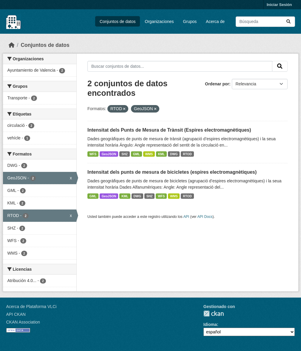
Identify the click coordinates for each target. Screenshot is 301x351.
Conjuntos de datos (118, 21)
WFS (92, 154)
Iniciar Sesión (279, 4)
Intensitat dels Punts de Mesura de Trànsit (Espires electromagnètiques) (169, 130)
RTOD (187, 154)
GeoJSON (109, 154)
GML (136, 154)
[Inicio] (12, 45)
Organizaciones (159, 21)
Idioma (210, 324)
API (186, 217)
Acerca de (215, 21)
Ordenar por (217, 83)
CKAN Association (23, 322)
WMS (149, 154)
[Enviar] (288, 21)
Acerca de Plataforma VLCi (31, 306)
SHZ (124, 154)
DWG (174, 154)
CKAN (213, 313)
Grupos (190, 21)
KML (161, 154)
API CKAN (16, 314)
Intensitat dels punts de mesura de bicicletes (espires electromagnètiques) (172, 172)
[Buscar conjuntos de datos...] (265, 21)
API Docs (204, 217)
